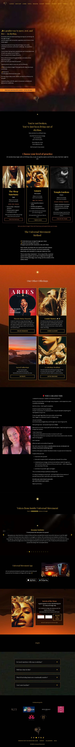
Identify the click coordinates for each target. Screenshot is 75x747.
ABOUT (59, 3)
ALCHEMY (41, 3)
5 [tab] (35, 551)
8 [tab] (41, 551)
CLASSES (11, 3)
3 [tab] (31, 551)
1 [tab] (27, 551)
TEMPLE (30, 3)
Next (71, 534)
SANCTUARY (18, 3)
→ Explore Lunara (37, 220)
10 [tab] (45, 551)
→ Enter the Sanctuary (13, 219)
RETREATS (54, 3)
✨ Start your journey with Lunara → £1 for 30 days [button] (17, 90)
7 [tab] (39, 551)
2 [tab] (29, 551)
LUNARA (24, 3)
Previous (3, 534)
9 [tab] (43, 551)
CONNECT (65, 3)
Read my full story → (37, 483)
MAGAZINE (35, 3)
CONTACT (42, 740)
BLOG (55, 740)
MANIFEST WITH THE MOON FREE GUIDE (28, 740)
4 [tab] (33, 551)
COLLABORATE (49, 740)
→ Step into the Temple (61, 218)
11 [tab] (47, 551)
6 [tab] (37, 551)
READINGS (48, 3)
